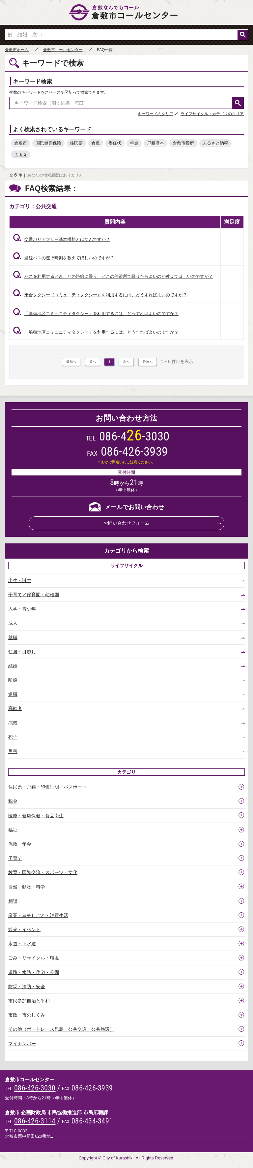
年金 (134, 143)
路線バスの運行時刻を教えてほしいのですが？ (63, 257)
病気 (12, 723)
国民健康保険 (48, 143)
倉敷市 (20, 143)
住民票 (76, 143)
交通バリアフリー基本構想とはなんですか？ (61, 239)
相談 (12, 901)
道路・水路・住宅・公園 (33, 972)
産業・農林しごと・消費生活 (38, 915)
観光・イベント (24, 929)
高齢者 (15, 708)
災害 (12, 751)
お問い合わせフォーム (126, 523)
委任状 (114, 143)
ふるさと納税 (215, 143)
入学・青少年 (22, 608)
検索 (242, 34)
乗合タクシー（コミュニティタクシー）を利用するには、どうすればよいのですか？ (100, 294)
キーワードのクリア (155, 114)
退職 (12, 694)
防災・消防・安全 (26, 986)
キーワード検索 (32, 82)
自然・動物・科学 (26, 887)
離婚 (12, 680)
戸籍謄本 (155, 143)
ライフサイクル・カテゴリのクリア (212, 114)
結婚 (12, 665)
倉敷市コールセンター (63, 50)
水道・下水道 (22, 943)
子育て (15, 858)
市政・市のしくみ (26, 1015)
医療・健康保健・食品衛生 (36, 815)
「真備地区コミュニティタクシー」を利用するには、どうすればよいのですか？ (96, 313)
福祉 (12, 829)
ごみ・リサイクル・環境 (33, 957)
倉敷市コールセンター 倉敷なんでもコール (126, 12)
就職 (12, 637)
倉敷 (95, 143)
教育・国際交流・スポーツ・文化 (42, 872)
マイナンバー (22, 1043)
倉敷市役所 (183, 143)
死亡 (12, 737)
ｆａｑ (20, 154)
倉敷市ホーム (17, 50)
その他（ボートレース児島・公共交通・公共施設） (61, 1029)
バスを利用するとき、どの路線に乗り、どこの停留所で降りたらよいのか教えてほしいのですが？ (113, 276)
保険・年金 (19, 844)
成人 (12, 623)
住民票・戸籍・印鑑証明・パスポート (47, 787)
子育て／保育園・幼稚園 (33, 594)
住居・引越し (22, 651)
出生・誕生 (19, 580)
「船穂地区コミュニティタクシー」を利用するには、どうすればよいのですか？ (96, 332)
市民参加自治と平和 (29, 1000)
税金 (12, 801)
